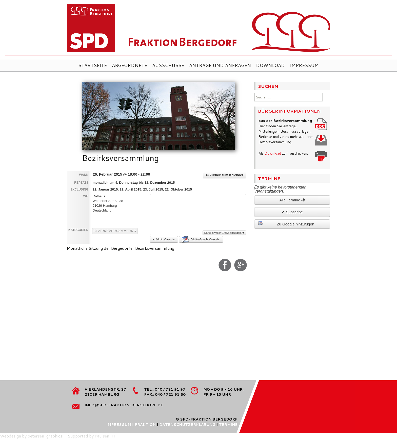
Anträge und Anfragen (220, 65)
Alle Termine (292, 200)
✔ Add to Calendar (163, 239)
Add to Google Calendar (201, 239)
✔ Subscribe (292, 212)
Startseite (92, 65)
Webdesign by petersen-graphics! (32, 436)
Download (270, 65)
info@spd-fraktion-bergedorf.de (124, 405)
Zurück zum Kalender (224, 175)
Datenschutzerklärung (187, 424)
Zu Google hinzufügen (286, 223)
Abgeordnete (129, 65)
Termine (228, 424)
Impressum (304, 65)
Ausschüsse (168, 65)
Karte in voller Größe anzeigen (224, 232)
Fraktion (145, 424)
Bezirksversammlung (114, 231)
